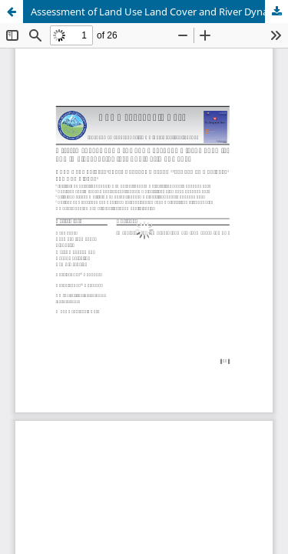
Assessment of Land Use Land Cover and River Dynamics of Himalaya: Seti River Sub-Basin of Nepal (159, 11)
